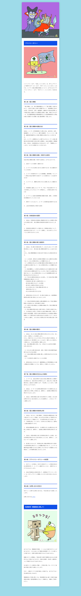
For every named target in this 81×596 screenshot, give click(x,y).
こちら (33, 496)
